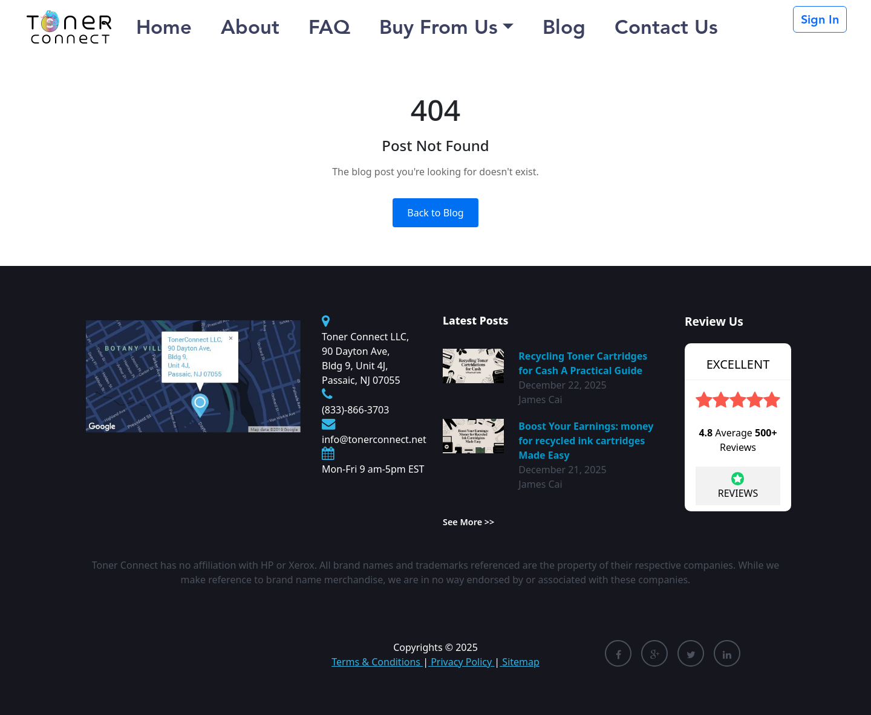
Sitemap (520, 661)
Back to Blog (435, 212)
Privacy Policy (461, 661)
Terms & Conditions (377, 661)
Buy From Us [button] (438, 27)
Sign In (820, 19)
